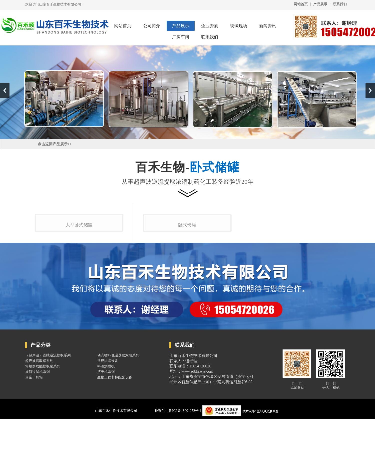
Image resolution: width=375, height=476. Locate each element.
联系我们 (340, 4)
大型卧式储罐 (78, 286)
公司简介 (151, 25)
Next (370, 90)
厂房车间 (180, 37)
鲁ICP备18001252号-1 (185, 472)
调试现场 (238, 25)
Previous (4, 90)
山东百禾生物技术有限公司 (116, 472)
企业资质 (209, 25)
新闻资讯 (267, 25)
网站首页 (301, 4)
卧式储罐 (187, 286)
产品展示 (320, 4)
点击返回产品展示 (53, 144)
